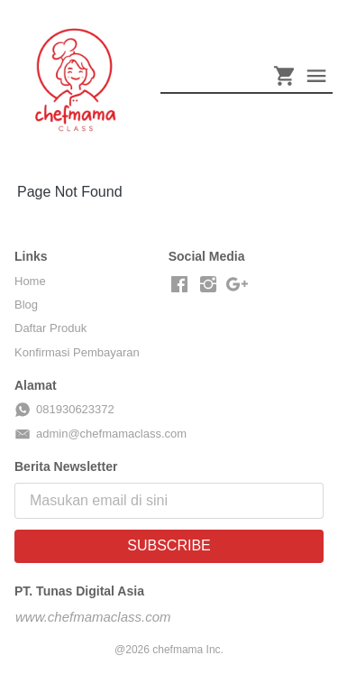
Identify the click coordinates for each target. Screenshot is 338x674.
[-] (179, 285)
